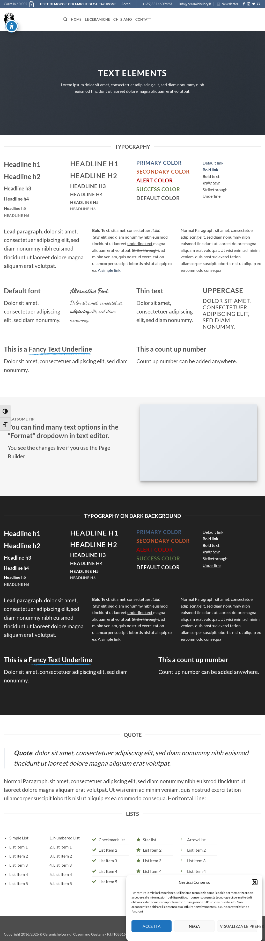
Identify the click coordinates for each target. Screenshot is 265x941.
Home (76, 19)
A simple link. (109, 270)
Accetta (151, 934)
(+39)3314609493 (157, 4)
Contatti (143, 19)
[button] (254, 890)
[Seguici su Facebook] (243, 4)
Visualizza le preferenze (238, 934)
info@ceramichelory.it (195, 4)
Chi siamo (122, 19)
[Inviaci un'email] (258, 4)
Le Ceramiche (97, 19)
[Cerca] (65, 19)
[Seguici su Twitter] (253, 4)
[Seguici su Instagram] (248, 4)
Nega (194, 934)
